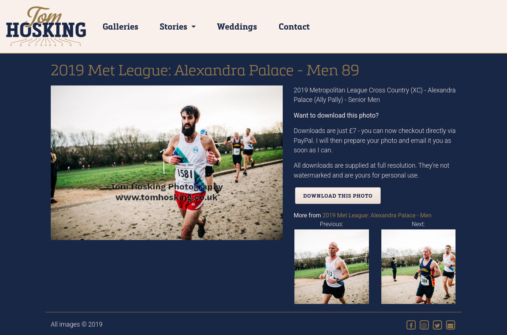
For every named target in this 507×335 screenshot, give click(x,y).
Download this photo (338, 195)
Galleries (120, 26)
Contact (294, 26)
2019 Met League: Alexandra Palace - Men (377, 215)
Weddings (237, 26)
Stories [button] (174, 26)
